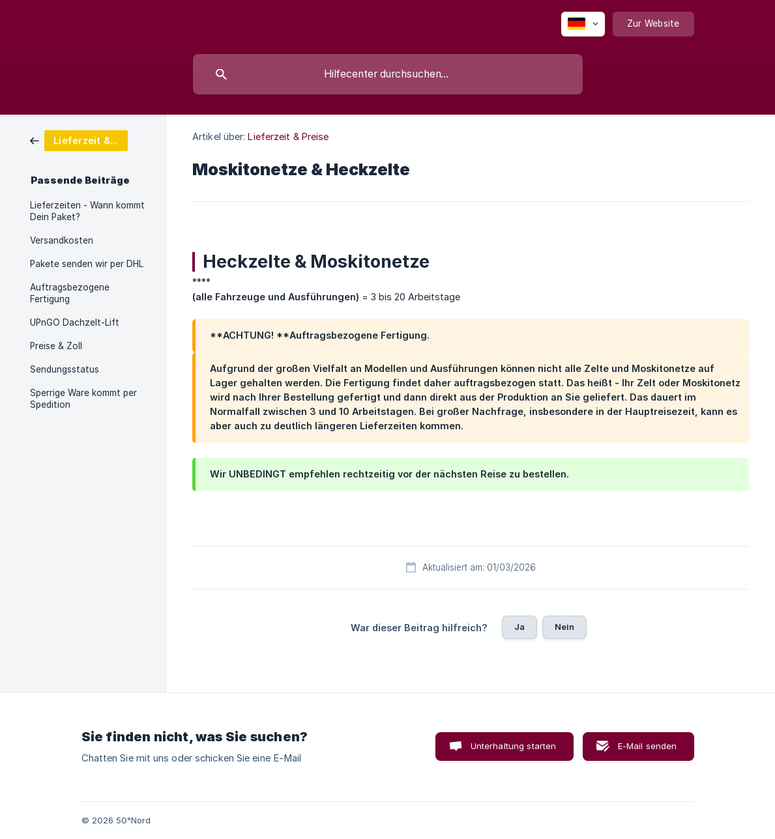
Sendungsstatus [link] (64, 369)
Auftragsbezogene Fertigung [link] (70, 293)
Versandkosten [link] (61, 240)
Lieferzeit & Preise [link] (288, 136)
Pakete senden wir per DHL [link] (86, 264)
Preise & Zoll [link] (56, 346)
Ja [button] (519, 626)
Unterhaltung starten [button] (514, 746)
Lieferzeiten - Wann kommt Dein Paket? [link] (87, 211)
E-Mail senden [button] (647, 746)
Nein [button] (565, 626)
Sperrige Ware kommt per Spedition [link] (83, 399)
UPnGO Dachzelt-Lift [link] (74, 322)
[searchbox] (388, 74)
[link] (79, 140)
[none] (583, 24)
